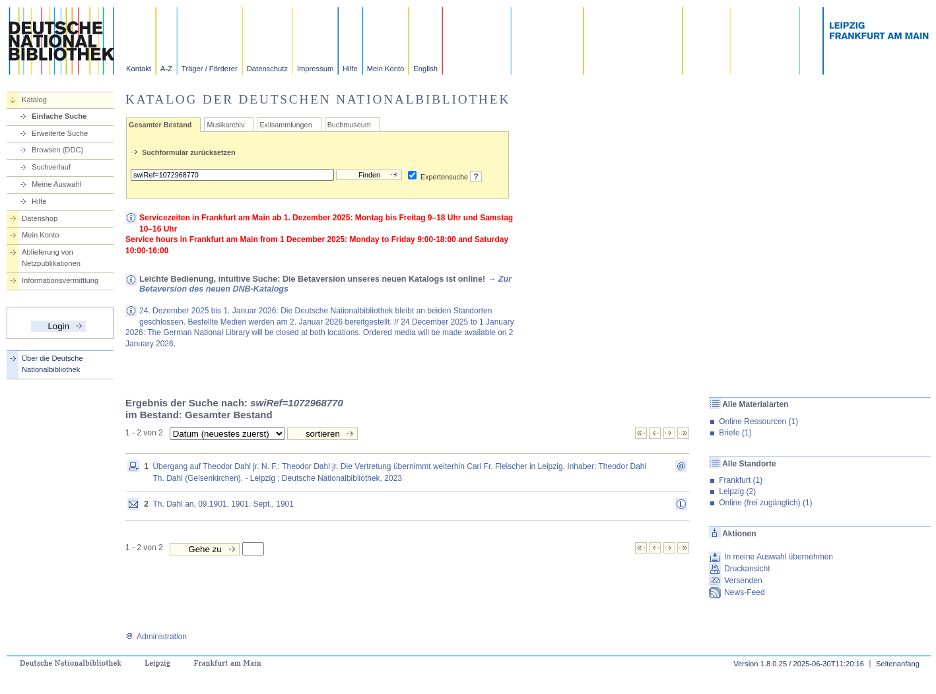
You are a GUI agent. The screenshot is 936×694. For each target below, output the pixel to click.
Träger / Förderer (210, 69)
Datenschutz (267, 69)
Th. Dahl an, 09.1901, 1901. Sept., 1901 (223, 504)
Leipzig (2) (737, 491)
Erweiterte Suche (60, 133)
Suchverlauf (51, 167)
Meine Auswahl (56, 184)
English (425, 69)
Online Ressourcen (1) (758, 421)
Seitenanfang (897, 664)
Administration (156, 636)
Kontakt (138, 69)
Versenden (743, 580)
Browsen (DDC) (57, 150)
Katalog (34, 100)
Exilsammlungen (285, 125)
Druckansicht (747, 568)
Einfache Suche (59, 116)
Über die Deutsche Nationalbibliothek (52, 363)
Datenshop (39, 218)
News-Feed (744, 592)
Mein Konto (386, 69)
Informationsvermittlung (60, 280)
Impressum (315, 69)
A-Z (166, 69)
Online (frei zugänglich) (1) (765, 502)
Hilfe (350, 69)
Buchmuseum (349, 125)
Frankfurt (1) (740, 480)
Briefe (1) (735, 432)
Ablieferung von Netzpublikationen (51, 257)
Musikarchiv (225, 125)
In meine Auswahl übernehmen (778, 556)
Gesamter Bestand (160, 125)
